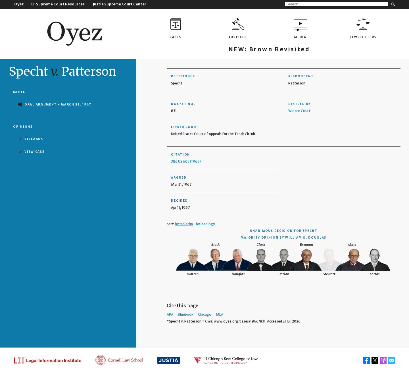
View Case (34, 152)
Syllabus (33, 139)
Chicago (204, 314)
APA (170, 314)
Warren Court (299, 111)
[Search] (337, 4)
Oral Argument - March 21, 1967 (57, 104)
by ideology (205, 224)
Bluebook (185, 314)
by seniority (184, 224)
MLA (219, 314)
